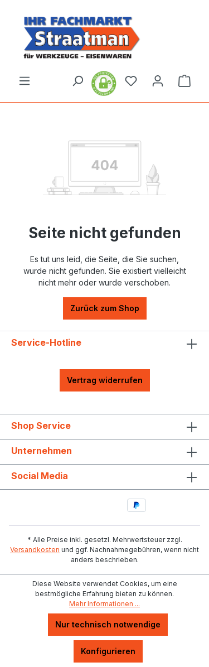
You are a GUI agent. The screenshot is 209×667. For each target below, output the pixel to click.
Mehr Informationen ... (104, 604)
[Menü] (24, 81)
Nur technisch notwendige (108, 624)
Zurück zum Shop (104, 308)
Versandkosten (35, 549)
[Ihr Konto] (157, 81)
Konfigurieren (108, 651)
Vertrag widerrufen (105, 380)
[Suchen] (77, 81)
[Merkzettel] (131, 81)
